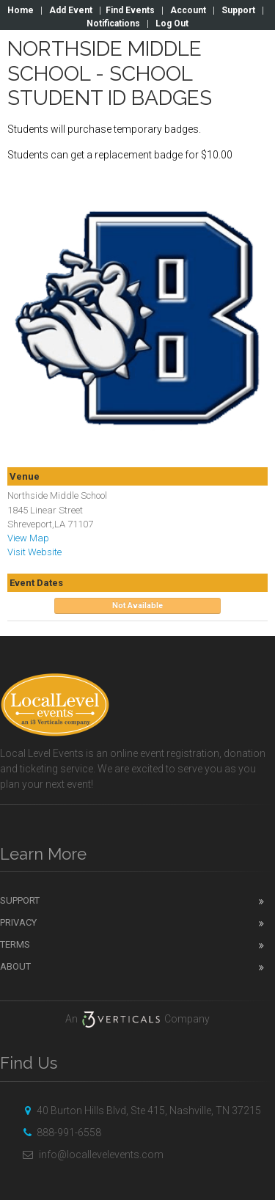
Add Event (70, 10)
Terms (15, 944)
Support (238, 10)
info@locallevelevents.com (91, 1154)
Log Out (171, 23)
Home (20, 10)
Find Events (130, 10)
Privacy (18, 922)
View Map (28, 538)
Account (188, 10)
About (15, 966)
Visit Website (34, 551)
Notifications (113, 23)
